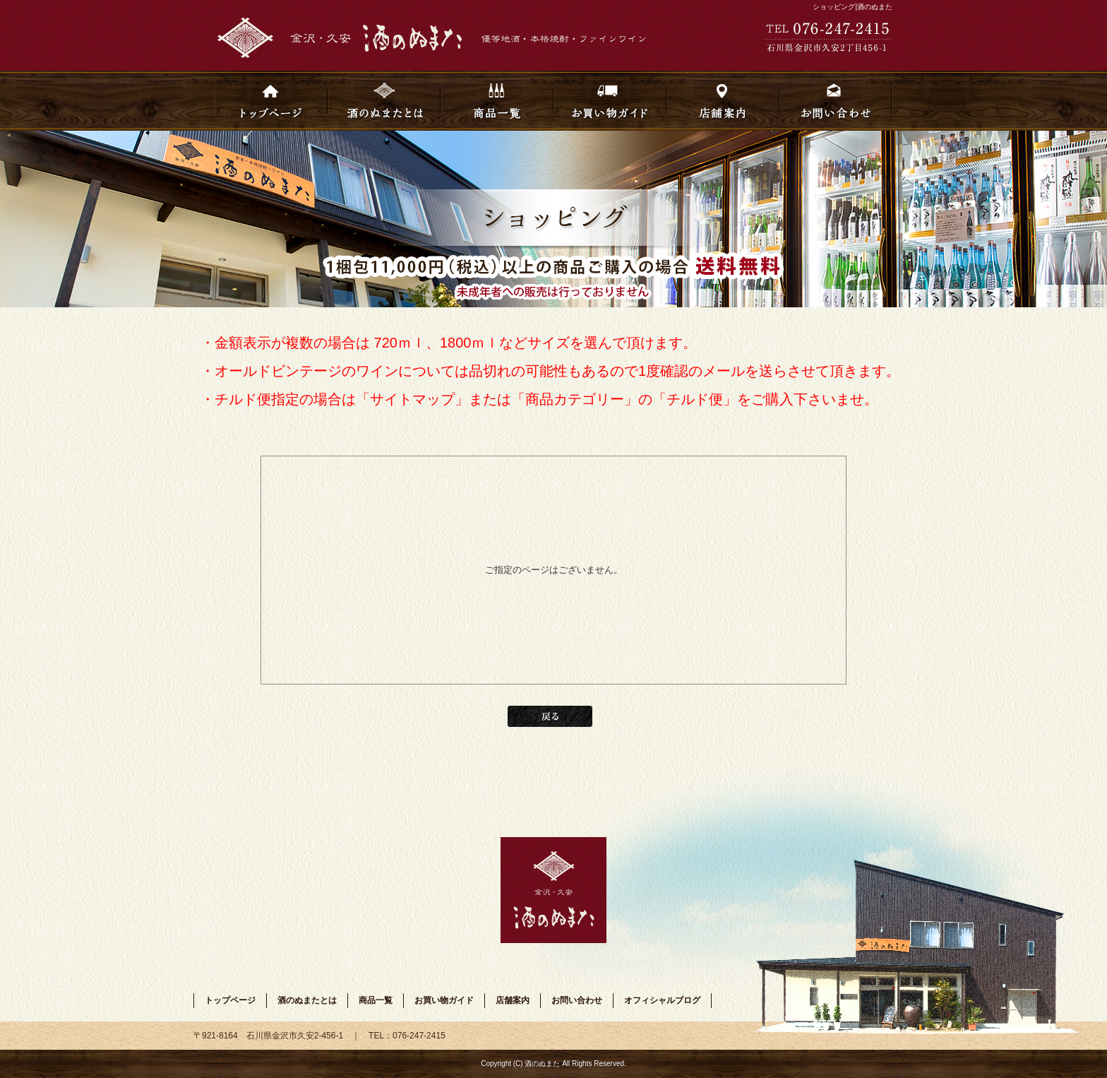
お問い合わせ (835, 101)
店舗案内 (722, 101)
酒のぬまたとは (384, 101)
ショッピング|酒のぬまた (852, 7)
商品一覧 (497, 101)
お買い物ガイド (610, 101)
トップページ (271, 101)
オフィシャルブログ (662, 1000)
